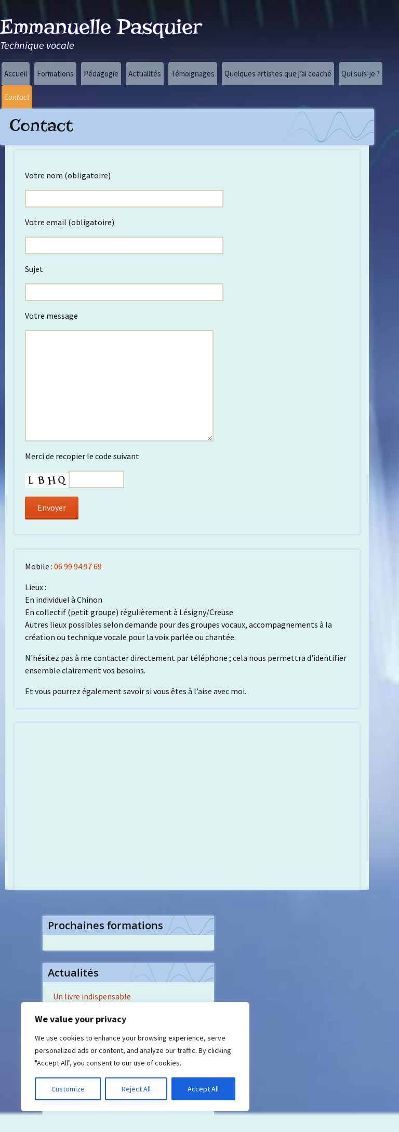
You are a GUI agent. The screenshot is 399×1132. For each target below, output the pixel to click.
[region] (135, 1056)
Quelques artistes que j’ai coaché (277, 74)
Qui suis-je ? (360, 74)
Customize (68, 1089)
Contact (17, 97)
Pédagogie (101, 74)
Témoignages (193, 74)
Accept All (203, 1089)
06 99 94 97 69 (78, 566)
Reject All (136, 1089)
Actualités (144, 74)
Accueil (15, 74)
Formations (55, 74)
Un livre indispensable (92, 996)
